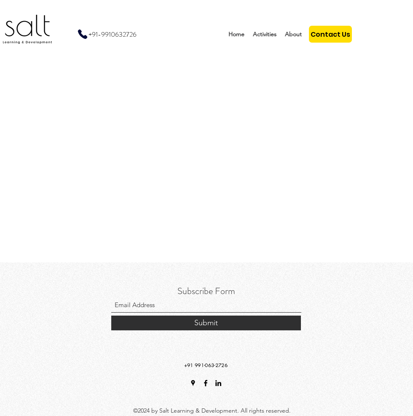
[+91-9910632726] (106, 34)
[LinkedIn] (218, 383)
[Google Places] (193, 383)
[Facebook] (205, 383)
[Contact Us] (330, 34)
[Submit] (206, 323)
